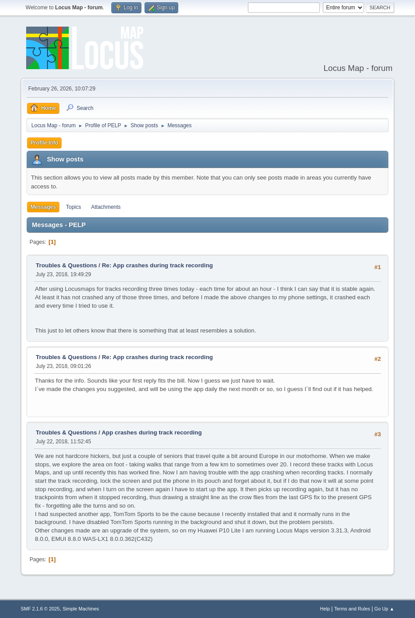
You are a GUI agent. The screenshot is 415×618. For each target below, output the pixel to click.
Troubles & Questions (66, 265)
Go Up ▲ (384, 608)
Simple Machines (81, 608)
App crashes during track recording (152, 432)
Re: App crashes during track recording (157, 265)
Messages (43, 207)
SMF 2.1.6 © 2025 (40, 608)
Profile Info (45, 143)
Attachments (106, 207)
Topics (73, 207)
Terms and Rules (352, 608)
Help (325, 608)
